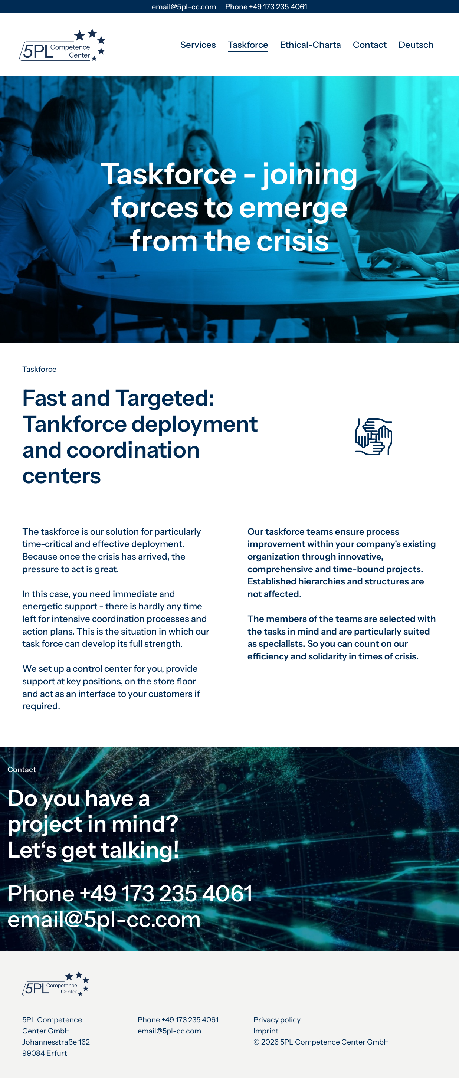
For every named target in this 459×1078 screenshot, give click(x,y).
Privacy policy (277, 1019)
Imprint (266, 1030)
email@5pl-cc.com (184, 6)
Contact (370, 44)
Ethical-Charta (310, 44)
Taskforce (248, 44)
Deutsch (416, 44)
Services (198, 44)
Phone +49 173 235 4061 (266, 6)
